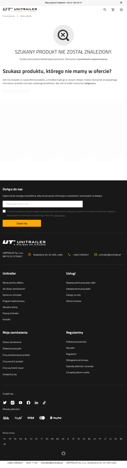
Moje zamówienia (15, 332)
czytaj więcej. (59, 215)
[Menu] (122, 9)
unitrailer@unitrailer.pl (110, 254)
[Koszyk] (113, 9)
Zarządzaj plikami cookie (77, 372)
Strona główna (9, 16)
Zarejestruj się (10, 374)
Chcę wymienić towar (13, 368)
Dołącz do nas (12, 189)
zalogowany (90, 83)
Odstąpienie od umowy (77, 360)
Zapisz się (22, 223)
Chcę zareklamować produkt (16, 355)
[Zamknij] (121, 2)
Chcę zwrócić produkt (13, 361)
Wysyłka (70, 348)
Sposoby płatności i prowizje (79, 366)
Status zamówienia (12, 342)
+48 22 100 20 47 (74, 2)
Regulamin (71, 354)
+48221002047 (81, 254)
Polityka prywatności (76, 341)
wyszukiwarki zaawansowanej (92, 59)
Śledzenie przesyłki (12, 348)
